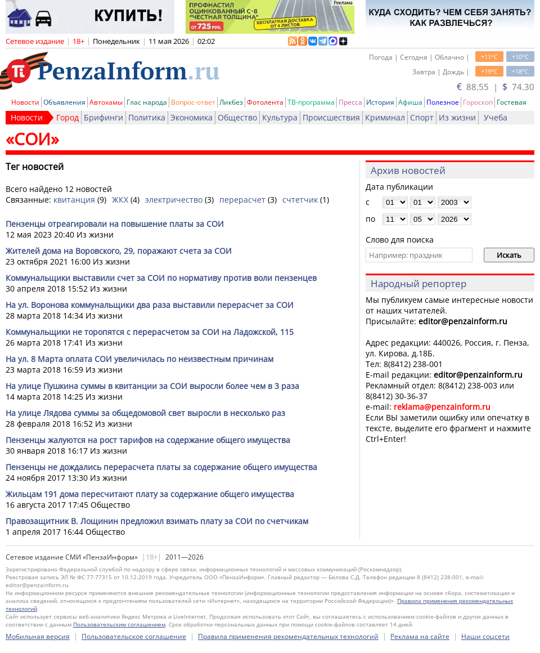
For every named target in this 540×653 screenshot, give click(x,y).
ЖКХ (120, 199)
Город (67, 117)
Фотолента (265, 102)
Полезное (442, 102)
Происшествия (331, 117)
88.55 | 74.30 (495, 86)
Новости (25, 102)
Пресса (350, 102)
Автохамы (106, 102)
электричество (173, 199)
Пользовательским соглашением (119, 624)
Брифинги (103, 117)
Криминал (385, 117)
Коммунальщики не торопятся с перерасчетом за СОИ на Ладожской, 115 (150, 331)
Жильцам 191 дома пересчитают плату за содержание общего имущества (150, 494)
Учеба (495, 117)
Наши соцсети (485, 636)
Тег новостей (35, 166)
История (380, 102)
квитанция (74, 199)
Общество (237, 117)
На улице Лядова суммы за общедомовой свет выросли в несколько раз (145, 413)
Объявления (64, 102)
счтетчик (300, 199)
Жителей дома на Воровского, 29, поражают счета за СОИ (119, 250)
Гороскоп (478, 102)
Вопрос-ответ (193, 102)
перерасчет (242, 199)
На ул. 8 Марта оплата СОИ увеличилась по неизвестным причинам (139, 359)
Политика (146, 117)
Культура (280, 117)
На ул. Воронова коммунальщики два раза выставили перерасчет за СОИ (150, 304)
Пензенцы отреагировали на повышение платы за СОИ (115, 223)
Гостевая (511, 102)
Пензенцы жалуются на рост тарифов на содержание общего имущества (148, 440)
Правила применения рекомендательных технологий (288, 636)
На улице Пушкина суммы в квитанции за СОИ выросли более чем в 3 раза (152, 386)
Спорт (422, 117)
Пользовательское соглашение (134, 636)
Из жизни (457, 117)
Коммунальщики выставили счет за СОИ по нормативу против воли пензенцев (161, 277)
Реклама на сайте (419, 636)
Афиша (410, 102)
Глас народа (147, 102)
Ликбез (231, 102)
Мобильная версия (38, 636)
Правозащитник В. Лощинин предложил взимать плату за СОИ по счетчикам (157, 521)
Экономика (191, 117)
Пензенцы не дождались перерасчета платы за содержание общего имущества (161, 467)
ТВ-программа (311, 102)
